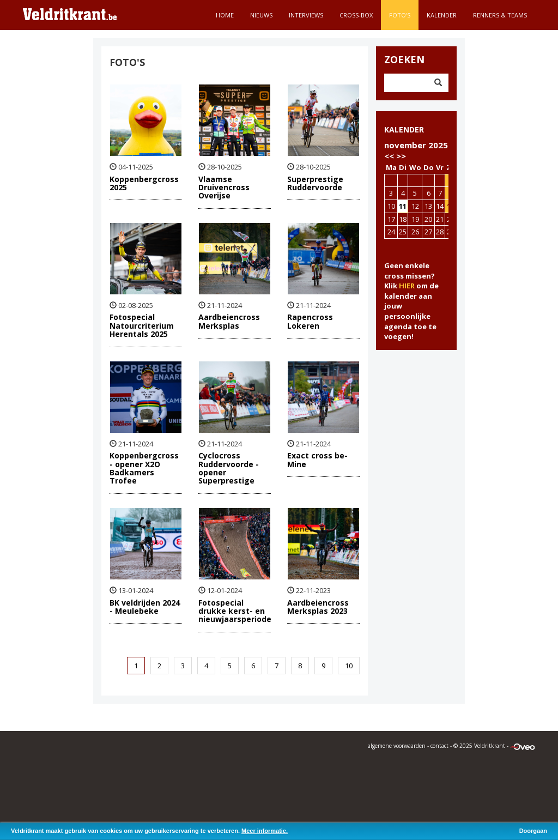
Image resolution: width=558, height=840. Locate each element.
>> (401, 155)
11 (403, 206)
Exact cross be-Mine (317, 459)
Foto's (399, 15)
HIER (407, 286)
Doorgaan (533, 830)
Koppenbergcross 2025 (144, 183)
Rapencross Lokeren (310, 321)
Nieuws (261, 15)
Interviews (306, 15)
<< (389, 155)
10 (349, 665)
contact (439, 746)
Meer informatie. (264, 830)
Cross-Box (356, 15)
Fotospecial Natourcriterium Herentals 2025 (142, 325)
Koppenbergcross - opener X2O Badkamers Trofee (144, 468)
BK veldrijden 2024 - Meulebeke (145, 606)
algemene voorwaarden (397, 746)
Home (225, 15)
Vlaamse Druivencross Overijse (224, 187)
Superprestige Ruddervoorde (315, 183)
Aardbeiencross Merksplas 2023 (318, 606)
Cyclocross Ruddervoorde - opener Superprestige (228, 468)
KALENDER (404, 129)
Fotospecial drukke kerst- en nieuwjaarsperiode (234, 611)
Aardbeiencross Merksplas (229, 321)
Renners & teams (500, 15)
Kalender (442, 15)
